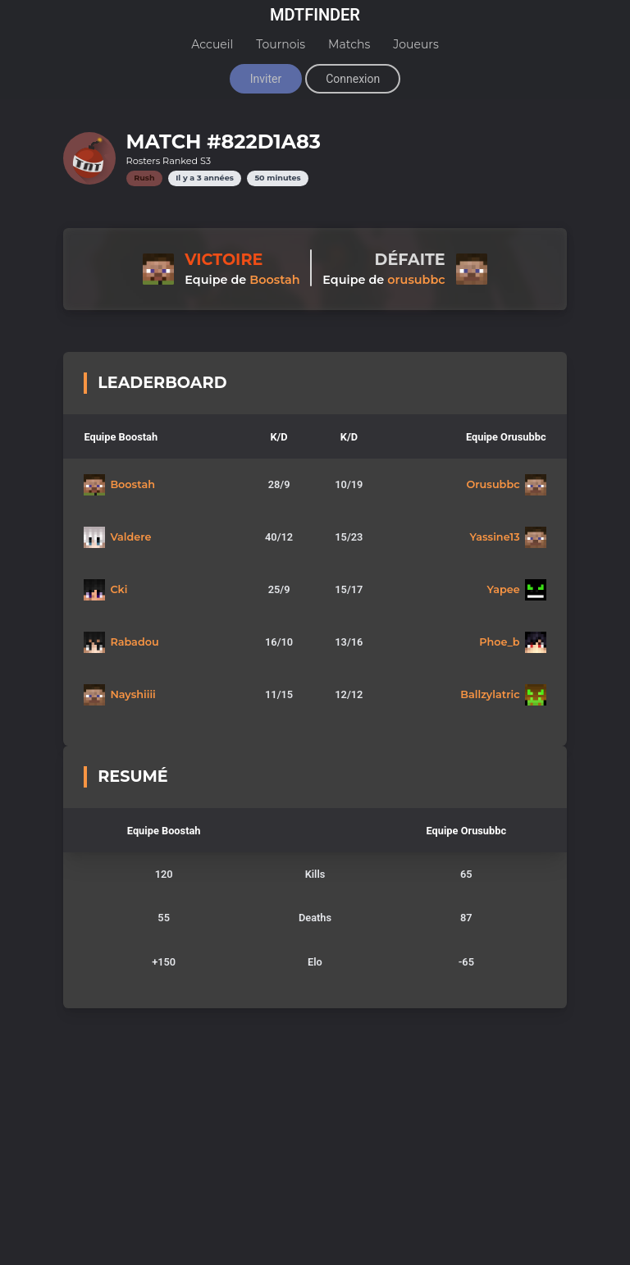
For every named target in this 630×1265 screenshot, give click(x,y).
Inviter (265, 78)
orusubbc (416, 279)
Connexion (353, 78)
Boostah (274, 279)
